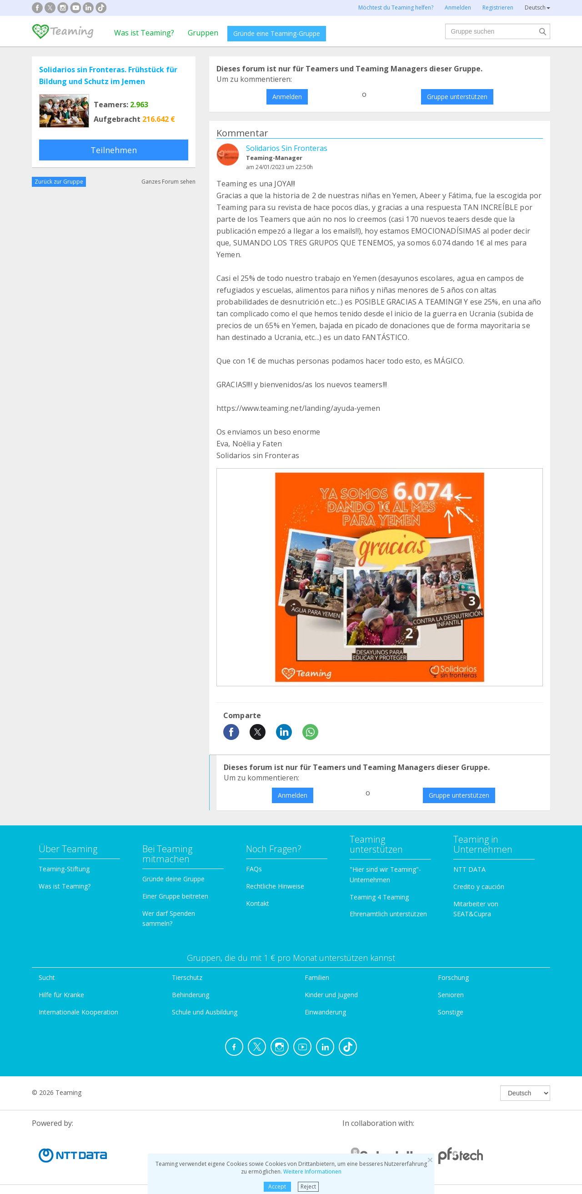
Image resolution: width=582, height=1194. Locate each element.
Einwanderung (325, 1012)
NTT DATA (469, 869)
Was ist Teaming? (144, 33)
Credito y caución (478, 886)
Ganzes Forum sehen (168, 181)
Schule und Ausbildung (204, 1012)
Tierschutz (187, 977)
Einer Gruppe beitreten (175, 896)
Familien (317, 977)
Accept (277, 1186)
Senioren (451, 994)
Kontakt (257, 903)
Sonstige (450, 1012)
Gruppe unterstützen (457, 96)
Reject (308, 1186)
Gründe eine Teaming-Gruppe (276, 33)
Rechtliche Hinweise (275, 886)
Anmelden (287, 96)
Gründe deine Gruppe (173, 878)
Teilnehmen (113, 150)
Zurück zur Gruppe (59, 181)
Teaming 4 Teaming (379, 897)
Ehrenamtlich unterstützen (388, 913)
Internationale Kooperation (78, 1012)
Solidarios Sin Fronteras (286, 148)
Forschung (453, 977)
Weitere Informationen (312, 1171)
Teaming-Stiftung (64, 868)
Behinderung (190, 994)
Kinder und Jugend (331, 994)
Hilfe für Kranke (61, 994)
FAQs (254, 868)
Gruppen (203, 33)
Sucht (47, 977)
